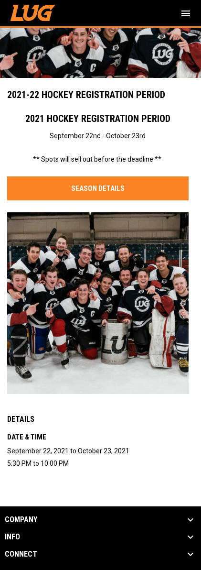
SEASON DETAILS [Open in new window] (98, 188)
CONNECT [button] (21, 554)
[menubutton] (185, 13)
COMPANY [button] (21, 520)
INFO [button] (12, 537)
